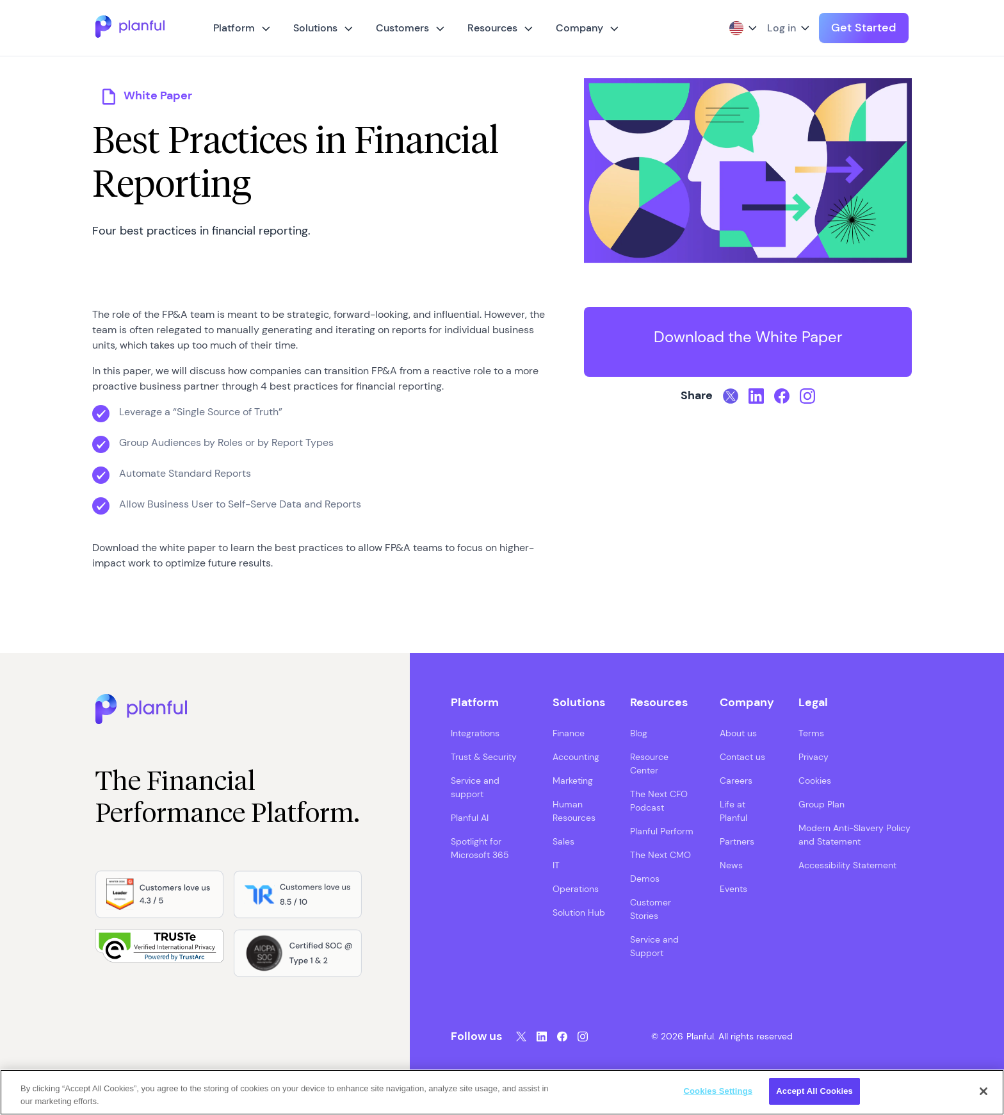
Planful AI (470, 817)
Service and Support (654, 946)
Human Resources (574, 810)
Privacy (813, 757)
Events (733, 889)
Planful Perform (661, 831)
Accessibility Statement (847, 865)
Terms (811, 733)
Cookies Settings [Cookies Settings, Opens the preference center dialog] (718, 1091)
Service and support (475, 787)
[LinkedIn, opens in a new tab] (756, 396)
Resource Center (649, 763)
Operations (576, 889)
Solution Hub (579, 912)
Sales (563, 841)
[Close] (983, 1091)
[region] (502, 1092)
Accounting (576, 757)
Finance (569, 733)
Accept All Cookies (814, 1091)
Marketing (573, 780)
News (731, 865)
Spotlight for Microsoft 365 (480, 848)
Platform (234, 28)
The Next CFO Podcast (659, 800)
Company (579, 28)
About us (738, 733)
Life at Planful (733, 810)
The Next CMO (660, 855)
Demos (645, 878)
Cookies (814, 780)
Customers (402, 28)
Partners (737, 841)
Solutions (315, 28)
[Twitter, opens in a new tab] (730, 396)
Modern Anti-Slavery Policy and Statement (854, 834)
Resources (492, 28)
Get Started (863, 27)
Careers (736, 780)
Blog (638, 733)
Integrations (475, 733)
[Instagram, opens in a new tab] (807, 396)
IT (556, 865)
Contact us (742, 757)
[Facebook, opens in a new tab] (781, 396)
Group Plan (821, 804)
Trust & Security (484, 757)
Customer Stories (650, 908)
